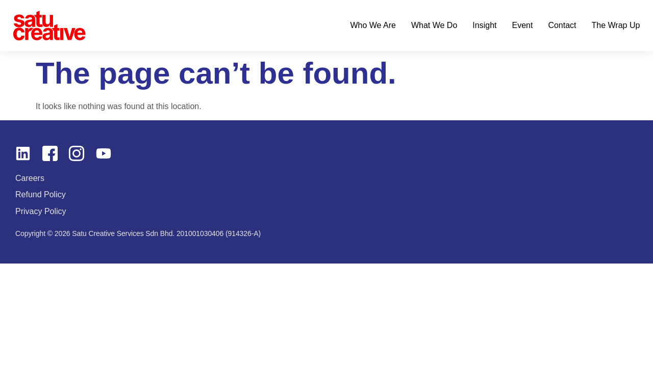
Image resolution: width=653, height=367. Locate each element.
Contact (562, 25)
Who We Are (373, 25)
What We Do (434, 25)
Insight (484, 25)
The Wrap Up (616, 25)
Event (522, 25)
